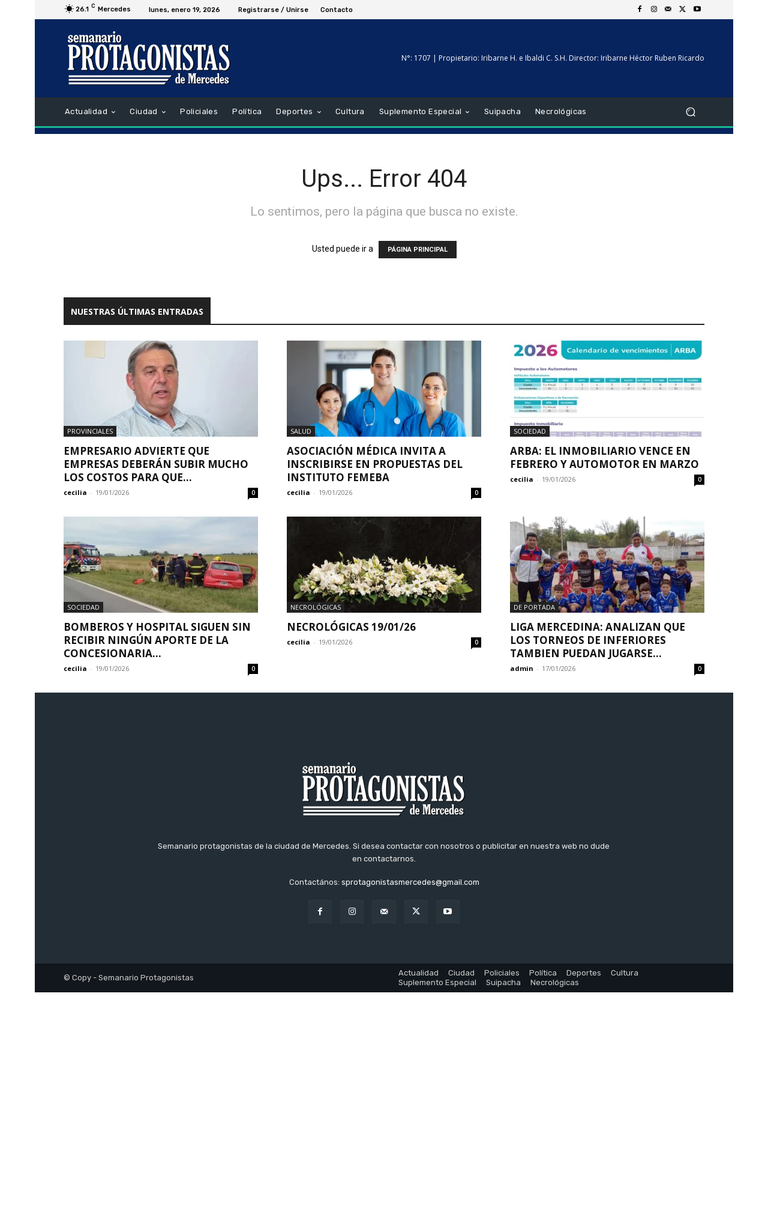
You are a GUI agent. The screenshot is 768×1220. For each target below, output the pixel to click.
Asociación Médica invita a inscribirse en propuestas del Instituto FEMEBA (375, 464)
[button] (690, 112)
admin (521, 668)
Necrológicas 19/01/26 (351, 627)
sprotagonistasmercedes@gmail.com (410, 1109)
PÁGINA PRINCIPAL (418, 249)
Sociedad (530, 430)
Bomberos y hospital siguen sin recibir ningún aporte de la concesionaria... (157, 640)
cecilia (75, 492)
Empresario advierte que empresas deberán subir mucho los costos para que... (156, 464)
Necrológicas (315, 607)
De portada (534, 607)
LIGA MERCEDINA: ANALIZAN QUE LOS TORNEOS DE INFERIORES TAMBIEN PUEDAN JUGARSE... (597, 640)
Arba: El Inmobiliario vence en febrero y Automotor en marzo (604, 457)
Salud (300, 430)
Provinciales (90, 430)
